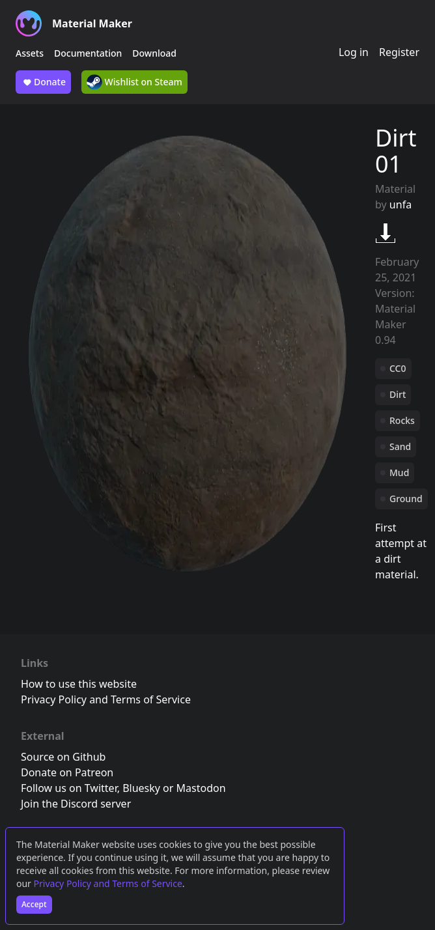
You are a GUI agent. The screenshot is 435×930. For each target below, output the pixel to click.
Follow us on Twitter (69, 788)
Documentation (88, 53)
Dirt (397, 394)
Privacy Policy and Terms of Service (108, 883)
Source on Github (63, 757)
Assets (30, 53)
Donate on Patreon (67, 772)
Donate (43, 82)
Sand (400, 446)
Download (154, 53)
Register (399, 52)
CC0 (397, 368)
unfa (400, 204)
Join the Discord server (76, 803)
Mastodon (201, 788)
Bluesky (141, 788)
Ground (406, 498)
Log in (354, 52)
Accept (34, 904)
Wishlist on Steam (134, 82)
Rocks (402, 420)
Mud (399, 472)
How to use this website (79, 684)
